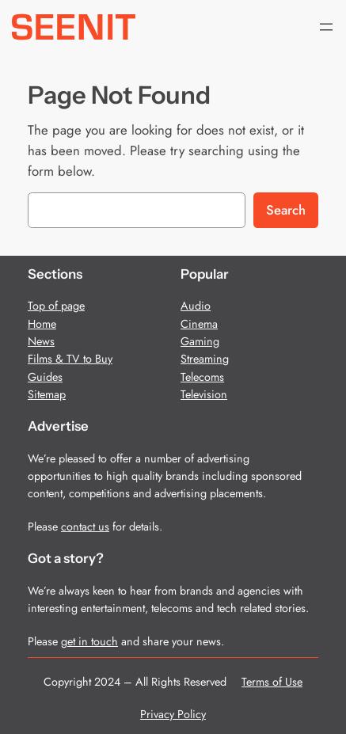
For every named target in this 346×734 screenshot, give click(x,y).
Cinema (199, 324)
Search (286, 209)
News (41, 341)
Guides (45, 377)
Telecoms (202, 377)
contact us (85, 526)
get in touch (89, 641)
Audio (196, 306)
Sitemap (47, 394)
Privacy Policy (173, 714)
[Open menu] (326, 26)
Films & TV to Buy (70, 359)
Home (42, 324)
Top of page (56, 306)
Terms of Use (271, 682)
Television (204, 394)
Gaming (200, 341)
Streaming (205, 359)
